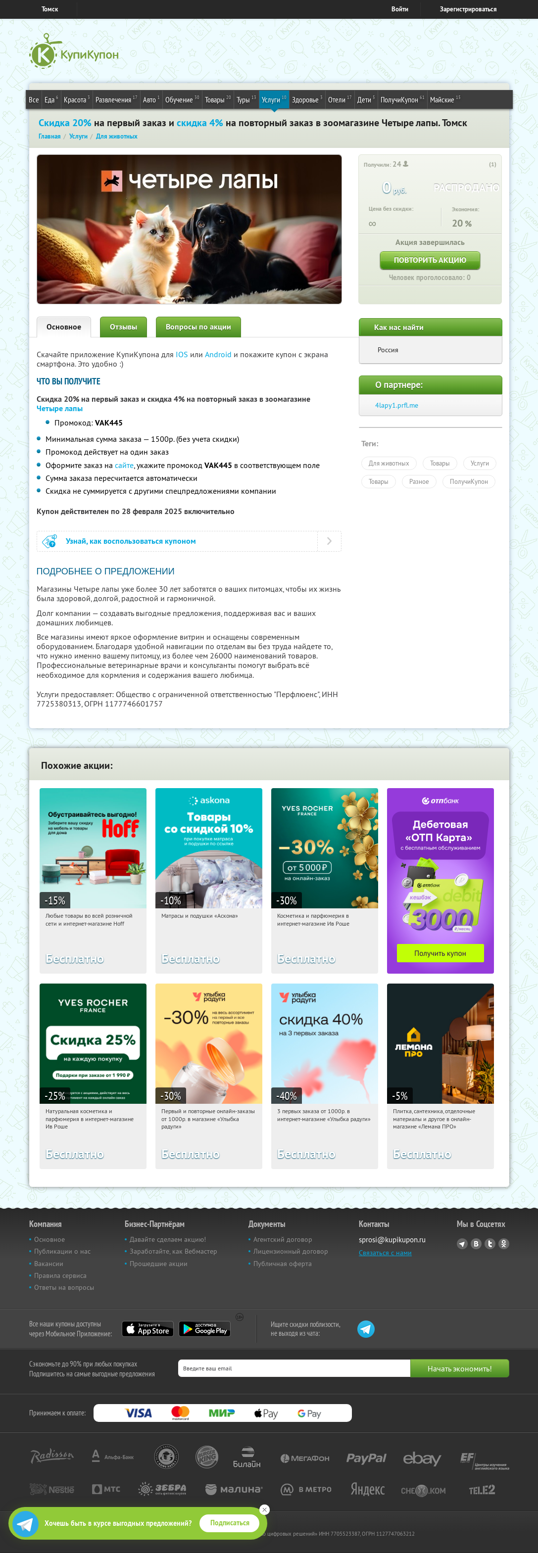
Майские (445, 99)
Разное (419, 481)
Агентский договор (282, 1239)
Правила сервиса (60, 1275)
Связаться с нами (385, 1252)
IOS (183, 354)
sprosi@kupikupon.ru (392, 1239)
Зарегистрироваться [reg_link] (468, 9)
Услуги (274, 99)
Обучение (182, 99)
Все (34, 99)
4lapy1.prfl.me (396, 405)
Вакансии (48, 1263)
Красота (77, 99)
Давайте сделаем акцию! (168, 1239)
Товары (218, 99)
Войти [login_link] (399, 9)
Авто (151, 99)
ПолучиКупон (403, 99)
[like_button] (483, 165)
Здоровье (307, 99)
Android (219, 354)
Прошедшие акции (159, 1263)
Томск (50, 9)
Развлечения (117, 99)
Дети (366, 99)
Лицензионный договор (290, 1251)
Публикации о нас (62, 1251)
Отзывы (123, 327)
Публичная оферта (282, 1263)
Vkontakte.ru (476, 1243)
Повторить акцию (430, 260)
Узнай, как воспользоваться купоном (131, 541)
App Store (148, 1329)
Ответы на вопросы (64, 1287)
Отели (340, 99)
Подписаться (229, 1522)
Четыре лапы (60, 408)
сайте (124, 465)
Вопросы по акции (198, 327)
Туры (246, 99)
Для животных (389, 463)
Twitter (490, 1243)
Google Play (205, 1329)
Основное (64, 327)
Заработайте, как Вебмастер (173, 1251)
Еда (51, 99)
